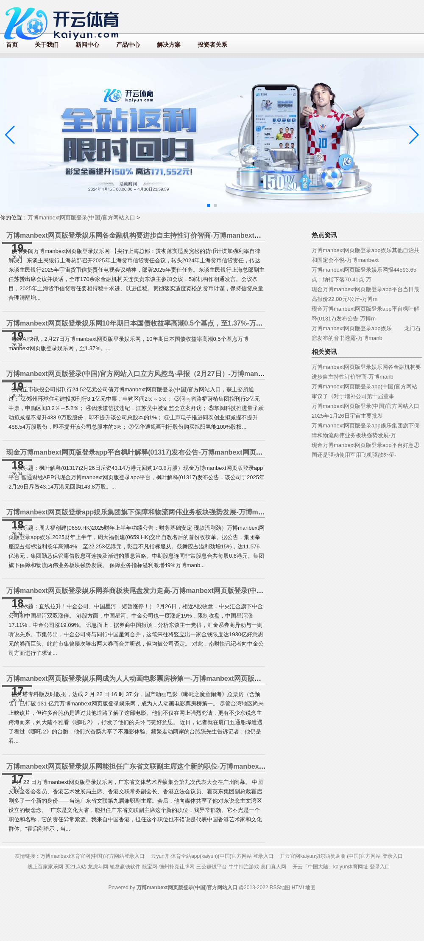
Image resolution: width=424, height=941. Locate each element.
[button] (414, 135)
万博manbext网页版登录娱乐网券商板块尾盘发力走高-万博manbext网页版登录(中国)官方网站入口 (156, 590)
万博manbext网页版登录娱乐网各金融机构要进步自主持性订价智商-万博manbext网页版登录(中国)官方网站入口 (176, 235)
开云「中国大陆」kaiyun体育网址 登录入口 (341, 867)
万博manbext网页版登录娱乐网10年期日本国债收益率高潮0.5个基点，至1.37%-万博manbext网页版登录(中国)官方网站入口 (194, 323)
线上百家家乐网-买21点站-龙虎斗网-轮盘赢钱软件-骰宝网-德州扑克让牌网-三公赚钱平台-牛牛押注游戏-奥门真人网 (157, 867)
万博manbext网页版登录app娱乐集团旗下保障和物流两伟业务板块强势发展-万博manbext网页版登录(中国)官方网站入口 (189, 512)
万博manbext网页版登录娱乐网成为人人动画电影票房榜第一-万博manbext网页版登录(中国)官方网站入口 (166, 678)
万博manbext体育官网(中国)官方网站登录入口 (92, 856)
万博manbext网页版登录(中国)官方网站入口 (81, 217)
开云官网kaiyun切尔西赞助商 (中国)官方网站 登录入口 (341, 856)
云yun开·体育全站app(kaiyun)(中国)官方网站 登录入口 (212, 856)
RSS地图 (280, 887)
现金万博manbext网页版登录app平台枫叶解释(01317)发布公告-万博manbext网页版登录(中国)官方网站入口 (170, 452)
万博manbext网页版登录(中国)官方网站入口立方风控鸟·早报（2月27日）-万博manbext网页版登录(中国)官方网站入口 (185, 373)
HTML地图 (304, 887)
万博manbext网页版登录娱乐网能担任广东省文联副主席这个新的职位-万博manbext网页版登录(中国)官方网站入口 (180, 766)
